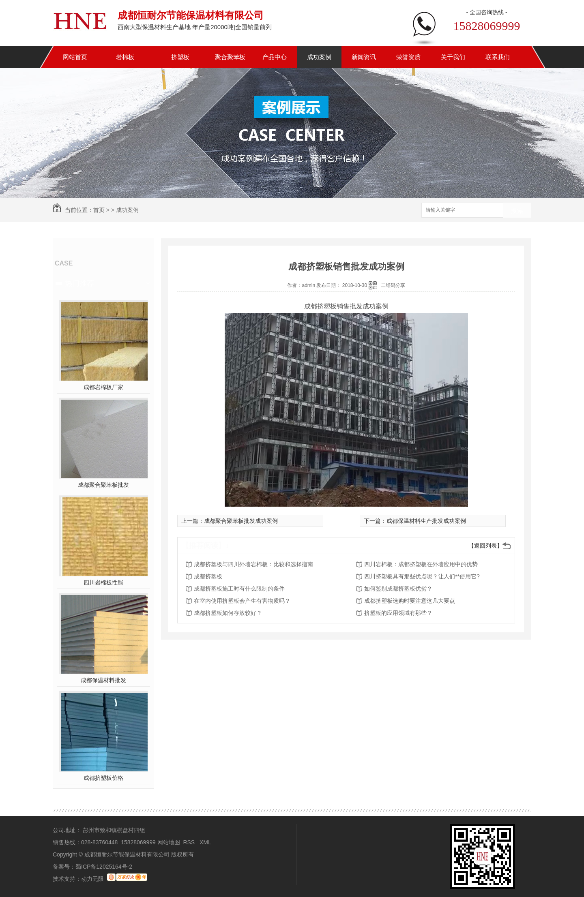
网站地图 (168, 842)
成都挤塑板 (208, 576)
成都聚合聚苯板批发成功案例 (241, 521)
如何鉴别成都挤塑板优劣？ (398, 588)
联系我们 (497, 57)
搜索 (517, 210)
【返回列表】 (485, 545)
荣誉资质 (408, 57)
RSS (189, 842)
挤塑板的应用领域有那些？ (398, 613)
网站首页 (75, 57)
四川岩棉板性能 (103, 582)
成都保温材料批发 (103, 680)
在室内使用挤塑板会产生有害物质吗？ (242, 600)
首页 (99, 210)
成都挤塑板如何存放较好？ (228, 613)
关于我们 (453, 57)
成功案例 (319, 57)
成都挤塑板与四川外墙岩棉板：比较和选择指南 (253, 564)
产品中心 (274, 57)
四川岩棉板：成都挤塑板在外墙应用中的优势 (421, 564)
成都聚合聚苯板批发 (103, 485)
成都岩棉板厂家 (103, 387)
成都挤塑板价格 (103, 778)
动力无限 (92, 879)
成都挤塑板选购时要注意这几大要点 (409, 600)
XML (206, 842)
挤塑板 (180, 57)
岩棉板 (125, 57)
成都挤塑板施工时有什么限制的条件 (239, 588)
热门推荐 (79, 283)
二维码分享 (393, 285)
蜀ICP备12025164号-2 (103, 866)
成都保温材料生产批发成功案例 (426, 521)
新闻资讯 (364, 57)
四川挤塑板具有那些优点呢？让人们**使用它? (422, 576)
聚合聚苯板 (230, 57)
